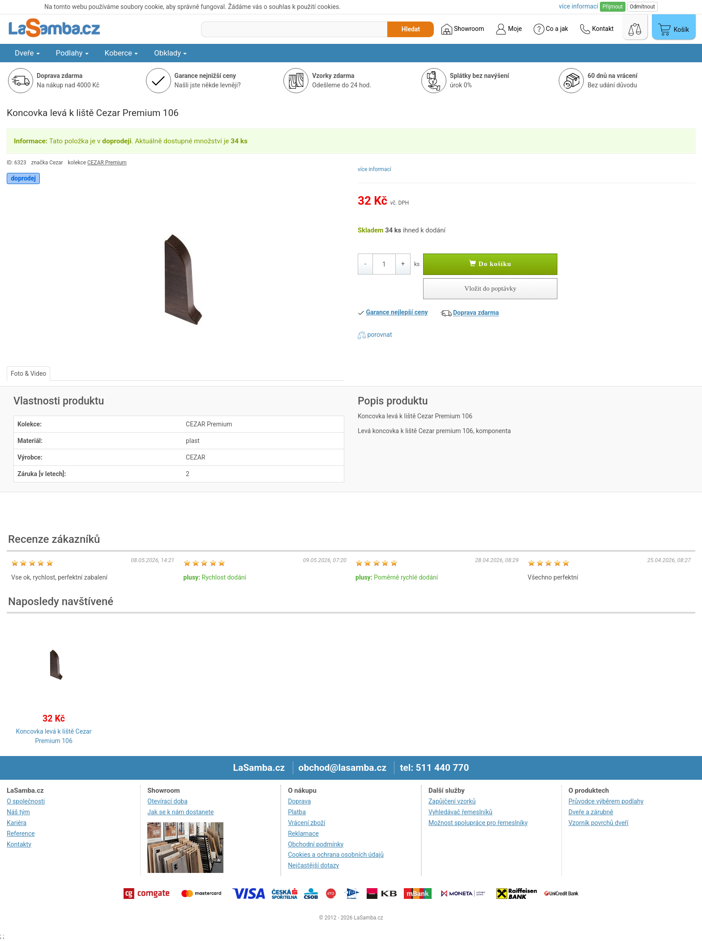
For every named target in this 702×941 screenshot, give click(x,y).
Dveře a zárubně (591, 812)
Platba (297, 812)
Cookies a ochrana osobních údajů (336, 854)
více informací (374, 169)
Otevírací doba (167, 801)
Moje (509, 29)
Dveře (27, 52)
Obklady (170, 52)
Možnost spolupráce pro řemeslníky (478, 822)
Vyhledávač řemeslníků (460, 812)
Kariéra (16, 822)
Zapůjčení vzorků (452, 801)
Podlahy (72, 52)
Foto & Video (28, 373)
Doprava (299, 801)
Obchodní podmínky (315, 844)
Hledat (411, 29)
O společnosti (26, 801)
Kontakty (19, 844)
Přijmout (613, 7)
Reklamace (303, 833)
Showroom (462, 29)
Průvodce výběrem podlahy (606, 801)
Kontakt (597, 29)
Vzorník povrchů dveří (599, 822)
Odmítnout (642, 7)
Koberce (121, 52)
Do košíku (490, 263)
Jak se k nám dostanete (180, 812)
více (578, 6)
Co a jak (551, 29)
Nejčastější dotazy (313, 865)
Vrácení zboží (306, 822)
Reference (21, 833)
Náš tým (18, 812)
